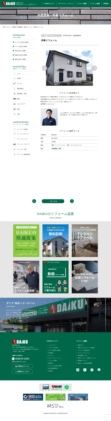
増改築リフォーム (82, 360)
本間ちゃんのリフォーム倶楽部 (86, 347)
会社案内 (50, 353)
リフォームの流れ (53, 347)
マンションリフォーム (84, 353)
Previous (44, 68)
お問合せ (106, 3)
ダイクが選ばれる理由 (54, 350)
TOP (3, 27)
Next (94, 68)
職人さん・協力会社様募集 (85, 363)
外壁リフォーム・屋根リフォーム (87, 358)
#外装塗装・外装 (56, 148)
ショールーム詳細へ (16, 321)
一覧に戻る (53, 201)
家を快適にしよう (82, 355)
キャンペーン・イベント (65, 3)
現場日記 (50, 363)
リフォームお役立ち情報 (54, 365)
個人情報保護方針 (53, 368)
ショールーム (51, 345)
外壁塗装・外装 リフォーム (51, 35)
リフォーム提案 (95, 3)
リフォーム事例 (81, 3)
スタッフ (50, 355)
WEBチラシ (81, 345)
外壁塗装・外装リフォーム (25, 27)
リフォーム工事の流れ (84, 350)
